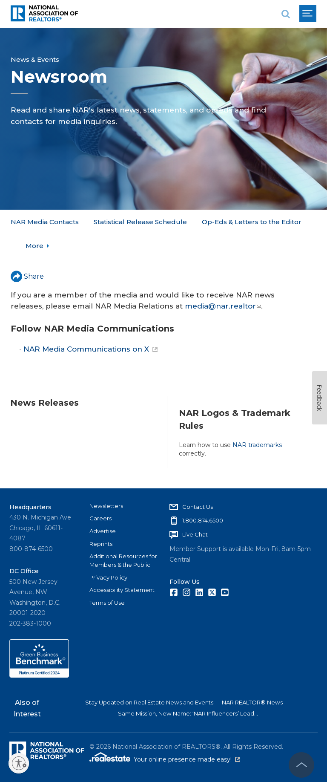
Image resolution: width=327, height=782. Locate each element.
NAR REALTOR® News (252, 702)
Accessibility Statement (122, 589)
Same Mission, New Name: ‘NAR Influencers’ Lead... (188, 713)
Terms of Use (107, 602)
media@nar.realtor (223, 281)
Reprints (100, 543)
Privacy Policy (108, 577)
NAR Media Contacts (45, 222)
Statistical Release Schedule (140, 222)
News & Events (35, 59)
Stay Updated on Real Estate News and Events (149, 702)
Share (27, 252)
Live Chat (195, 534)
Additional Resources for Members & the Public (123, 560)
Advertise (102, 531)
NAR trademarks (257, 420)
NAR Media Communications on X (90, 325)
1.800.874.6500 (202, 520)
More (211, 222)
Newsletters (106, 505)
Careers (100, 518)
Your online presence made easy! (187, 759)
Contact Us (197, 506)
